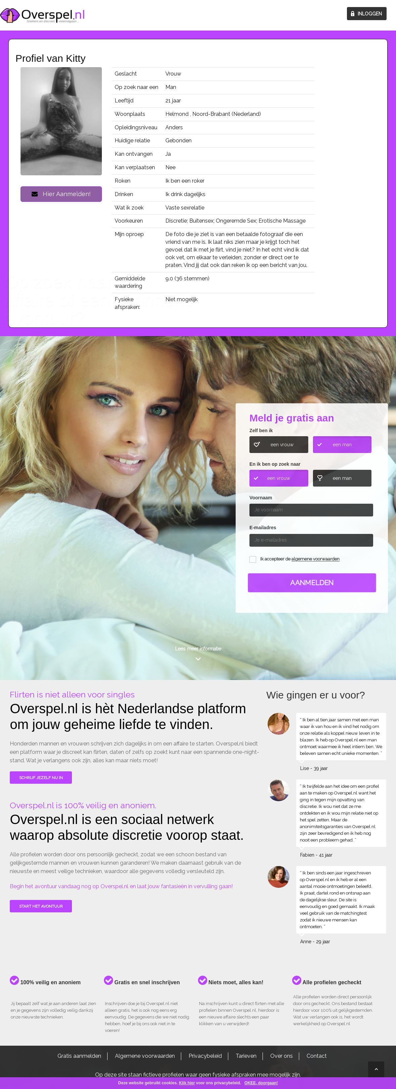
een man (342, 444)
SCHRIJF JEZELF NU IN (41, 777)
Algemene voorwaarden (145, 1056)
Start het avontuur (41, 906)
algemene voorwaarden (315, 559)
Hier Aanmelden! (61, 193)
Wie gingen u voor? (38, 488)
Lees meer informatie (198, 648)
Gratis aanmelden (79, 1056)
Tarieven (246, 1056)
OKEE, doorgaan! (261, 1083)
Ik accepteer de (300, 559)
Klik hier (187, 1083)
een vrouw (282, 444)
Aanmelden (312, 583)
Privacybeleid (205, 1056)
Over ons (281, 1056)
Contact (317, 1056)
